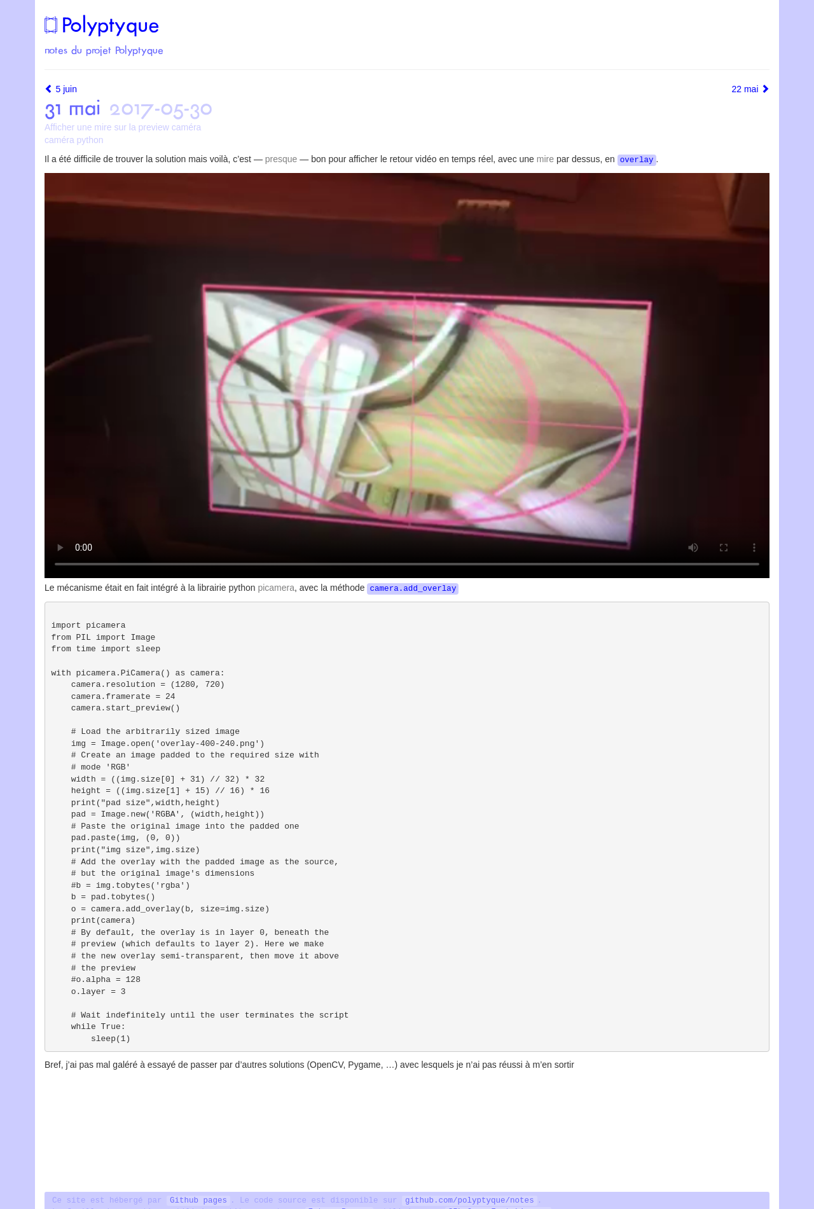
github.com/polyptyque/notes (469, 1200)
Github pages (198, 1200)
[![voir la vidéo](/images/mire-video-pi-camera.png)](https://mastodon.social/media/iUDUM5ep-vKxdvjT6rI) (407, 375)
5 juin (61, 89)
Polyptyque (102, 25)
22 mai (750, 89)
